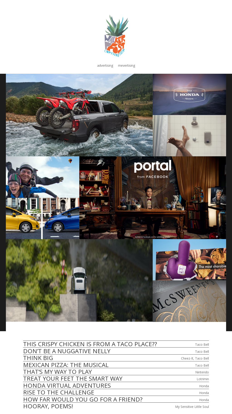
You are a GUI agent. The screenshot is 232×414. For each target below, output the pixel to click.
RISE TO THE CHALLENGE (58, 392)
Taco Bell (202, 344)
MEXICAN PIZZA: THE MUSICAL (66, 365)
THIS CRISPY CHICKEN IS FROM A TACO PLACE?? (90, 344)
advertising (105, 66)
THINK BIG (38, 358)
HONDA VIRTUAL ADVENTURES (67, 385)
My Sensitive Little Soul (192, 406)
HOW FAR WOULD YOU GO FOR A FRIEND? (83, 399)
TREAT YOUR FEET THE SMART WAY (72, 378)
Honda (204, 386)
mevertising (126, 66)
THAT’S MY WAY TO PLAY (57, 371)
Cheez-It (187, 358)
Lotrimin (203, 379)
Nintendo (202, 372)
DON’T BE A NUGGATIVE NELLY (66, 351)
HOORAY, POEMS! (48, 406)
